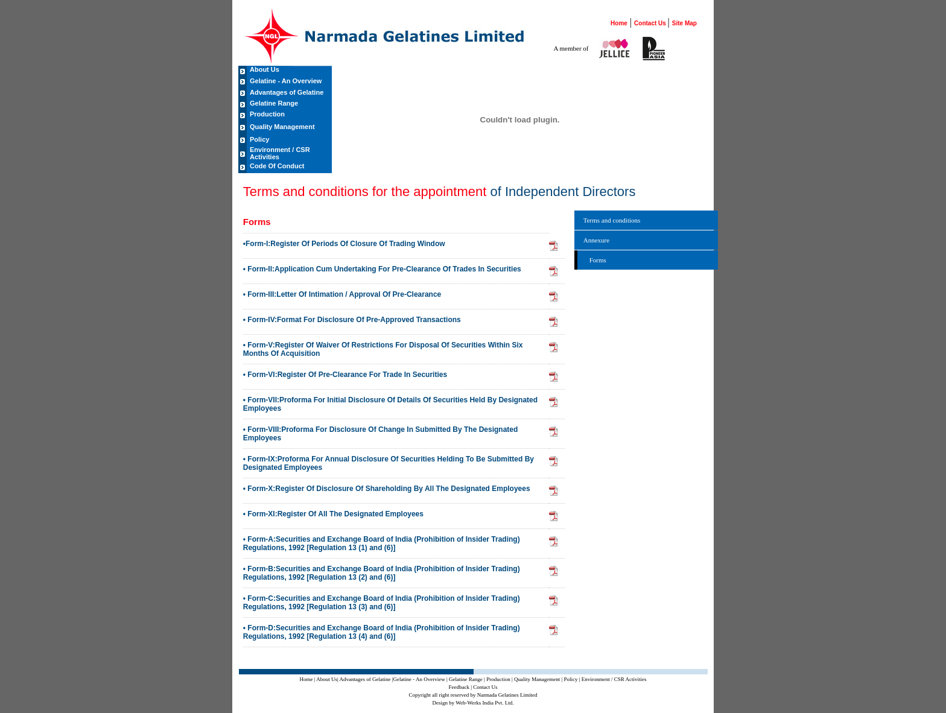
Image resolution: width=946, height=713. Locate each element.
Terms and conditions (612, 220)
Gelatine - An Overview (286, 80)
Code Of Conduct (277, 166)
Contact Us (651, 23)
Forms (597, 260)
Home (619, 23)
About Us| (327, 679)
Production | (499, 679)
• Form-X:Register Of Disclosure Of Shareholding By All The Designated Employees (386, 488)
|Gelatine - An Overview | (420, 679)
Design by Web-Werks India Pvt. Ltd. (472, 703)
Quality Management (282, 126)
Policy (259, 139)
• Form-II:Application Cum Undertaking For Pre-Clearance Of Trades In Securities (382, 269)
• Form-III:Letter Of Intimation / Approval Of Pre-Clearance (342, 294)
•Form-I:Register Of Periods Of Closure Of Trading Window (344, 243)
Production (267, 114)
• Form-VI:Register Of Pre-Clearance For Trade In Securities (345, 374)
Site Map (684, 23)
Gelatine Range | (467, 679)
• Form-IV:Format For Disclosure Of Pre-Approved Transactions (352, 319)
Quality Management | (538, 679)
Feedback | (460, 687)
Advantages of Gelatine (286, 92)
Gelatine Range (274, 103)
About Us (264, 69)
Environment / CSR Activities (280, 153)
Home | (307, 679)
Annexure (596, 240)
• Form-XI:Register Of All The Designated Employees (333, 514)
